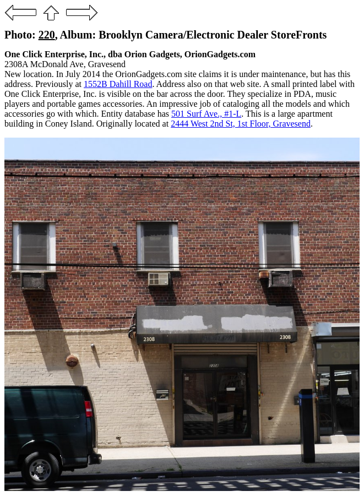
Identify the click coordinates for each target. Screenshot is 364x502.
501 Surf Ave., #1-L (206, 113)
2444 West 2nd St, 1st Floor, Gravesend (241, 123)
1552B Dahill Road (118, 84)
